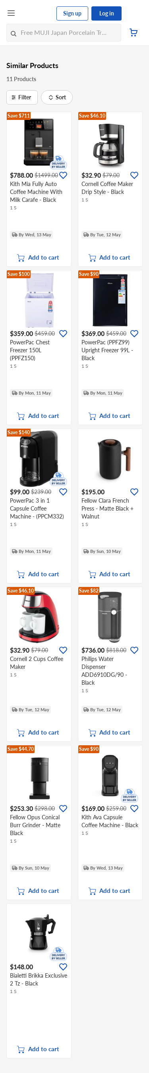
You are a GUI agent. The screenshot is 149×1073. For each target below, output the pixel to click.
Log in (106, 13)
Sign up (72, 13)
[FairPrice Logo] (36, 13)
